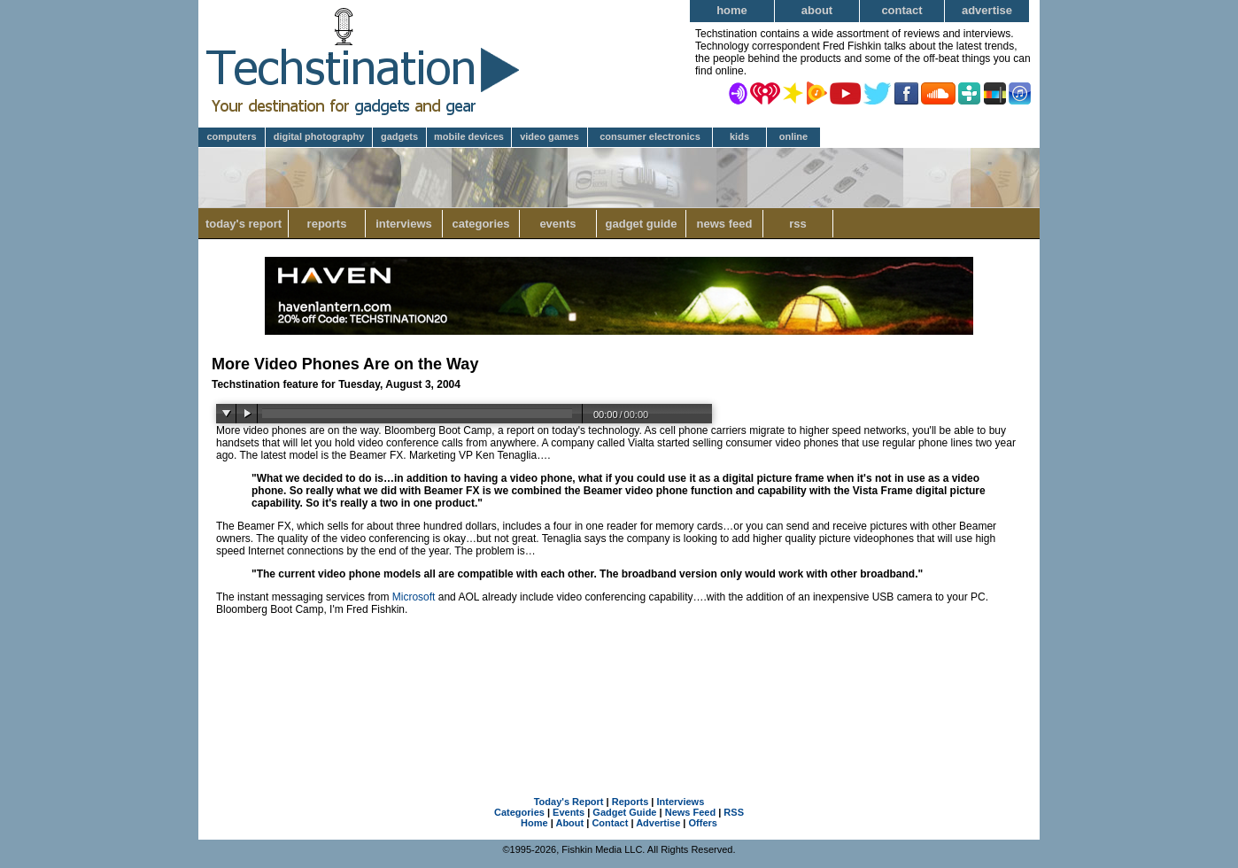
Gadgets (399, 136)
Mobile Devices (469, 136)
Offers (703, 823)
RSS (798, 223)
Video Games (549, 136)
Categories (480, 223)
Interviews (403, 223)
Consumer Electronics (650, 136)
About (816, 10)
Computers (231, 136)
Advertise (987, 10)
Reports (327, 223)
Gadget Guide (641, 223)
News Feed (725, 223)
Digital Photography (319, 136)
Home (731, 10)
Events (557, 223)
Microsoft (414, 597)
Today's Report (243, 223)
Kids (739, 136)
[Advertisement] (619, 686)
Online (793, 136)
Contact (901, 10)
